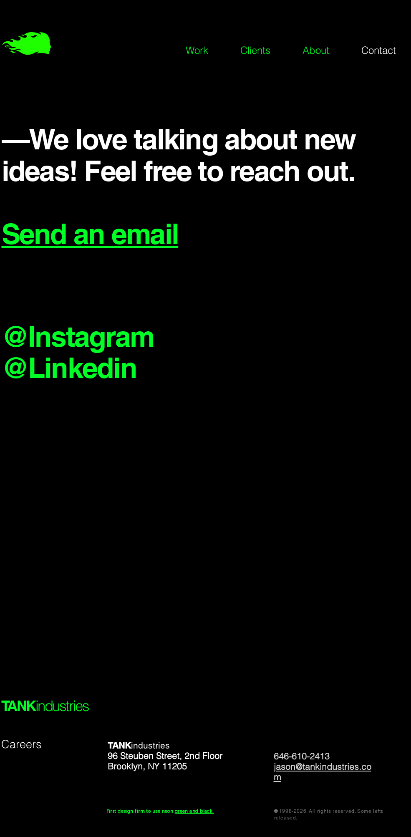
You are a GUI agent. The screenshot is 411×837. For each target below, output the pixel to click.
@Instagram (78, 336)
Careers (21, 744)
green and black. (194, 811)
